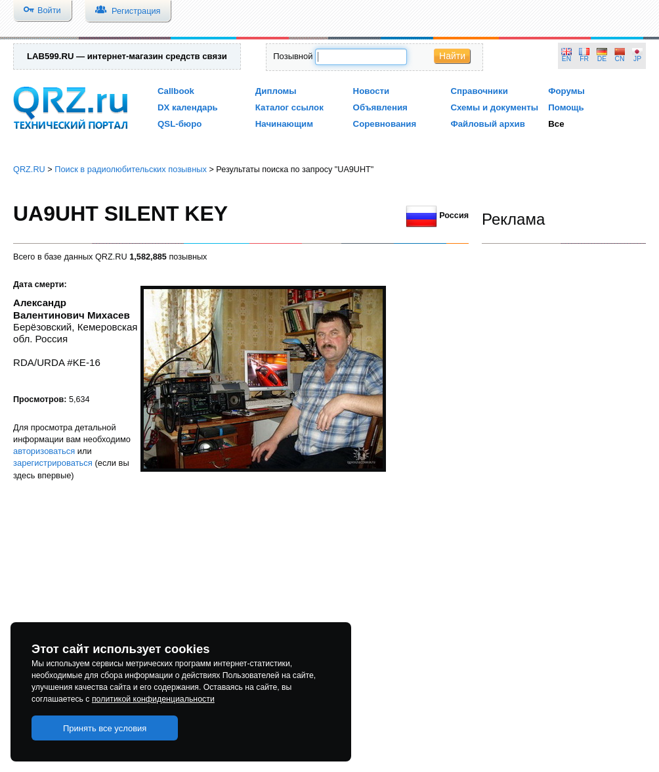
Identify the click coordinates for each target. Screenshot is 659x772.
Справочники (478, 91)
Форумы (566, 91)
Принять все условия (105, 728)
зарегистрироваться (53, 463)
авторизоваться (44, 451)
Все (556, 124)
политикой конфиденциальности (153, 699)
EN (566, 58)
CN (620, 58)
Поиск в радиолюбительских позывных (130, 169)
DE (601, 58)
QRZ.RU (29, 169)
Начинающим (284, 124)
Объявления (380, 107)
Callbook (176, 91)
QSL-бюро (180, 124)
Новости (371, 91)
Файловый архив (487, 124)
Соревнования (385, 124)
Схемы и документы (494, 107)
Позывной (292, 56)
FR (584, 58)
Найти (452, 56)
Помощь (566, 107)
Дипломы (276, 91)
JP (637, 58)
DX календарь (188, 107)
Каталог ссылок (289, 107)
